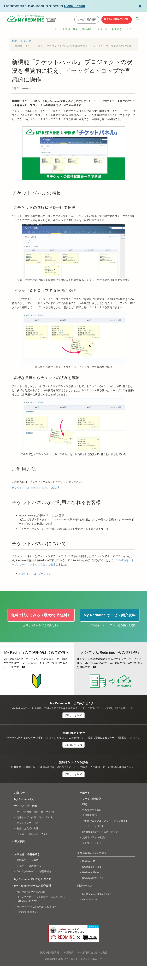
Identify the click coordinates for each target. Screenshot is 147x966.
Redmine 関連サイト (28, 912)
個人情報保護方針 (49, 952)
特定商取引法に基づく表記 (92, 952)
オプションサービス (27, 822)
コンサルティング (92, 842)
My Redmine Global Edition (96, 894)
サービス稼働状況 (92, 798)
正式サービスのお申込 (29, 866)
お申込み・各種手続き (27, 854)
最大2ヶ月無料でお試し (116, 19)
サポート (102, 29)
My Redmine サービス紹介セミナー (101, 832)
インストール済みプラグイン (32, 834)
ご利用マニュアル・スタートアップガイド (105, 820)
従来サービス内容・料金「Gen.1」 (36, 817)
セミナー (131, 29)
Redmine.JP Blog (91, 867)
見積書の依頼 (89, 815)
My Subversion (90, 899)
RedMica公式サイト (93, 878)
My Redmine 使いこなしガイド (32, 879)
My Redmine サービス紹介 (31, 891)
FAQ (84, 804)
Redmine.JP (88, 861)
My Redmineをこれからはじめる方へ (37, 906)
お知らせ (26, 40)
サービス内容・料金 (66, 29)
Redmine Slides (90, 872)
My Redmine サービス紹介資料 (32, 885)
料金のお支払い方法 (27, 828)
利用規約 (69, 952)
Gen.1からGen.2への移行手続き (34, 871)
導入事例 (87, 29)
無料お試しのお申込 (27, 860)
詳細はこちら (73, 715)
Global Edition (74, 6)
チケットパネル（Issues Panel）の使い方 (36, 487)
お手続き (117, 29)
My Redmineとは (24, 799)
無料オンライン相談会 (94, 837)
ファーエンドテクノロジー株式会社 (83, 959)
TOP (14, 40)
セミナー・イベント (93, 826)
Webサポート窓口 (92, 809)
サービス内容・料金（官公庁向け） (36, 812)
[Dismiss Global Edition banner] (140, 6)
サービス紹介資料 (86, 19)
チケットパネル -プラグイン (35, 573)
